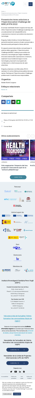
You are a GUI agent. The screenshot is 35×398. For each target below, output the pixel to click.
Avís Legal (21, 377)
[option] (15, 156)
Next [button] (33, 136)
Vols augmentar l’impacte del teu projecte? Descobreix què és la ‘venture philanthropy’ (14, 168)
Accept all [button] (17, 394)
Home (3, 11)
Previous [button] (29, 136)
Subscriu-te (14, 349)
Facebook (4, 102)
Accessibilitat (4, 376)
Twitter (9, 102)
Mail (13, 102)
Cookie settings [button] (7, 394)
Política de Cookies (29, 377)
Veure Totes (18, 178)
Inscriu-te (4, 89)
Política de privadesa (13, 377)
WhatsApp (19, 102)
